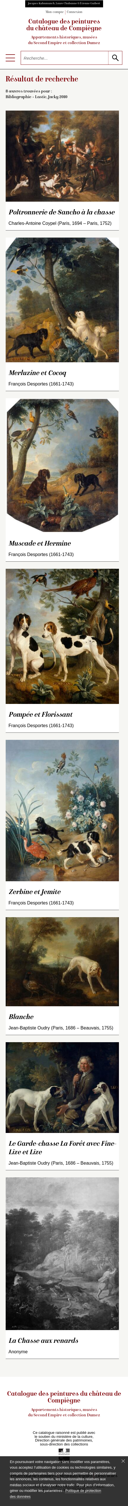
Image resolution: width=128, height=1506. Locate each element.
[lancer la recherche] (115, 57)
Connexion (74, 12)
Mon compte (55, 12)
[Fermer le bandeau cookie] (123, 1461)
